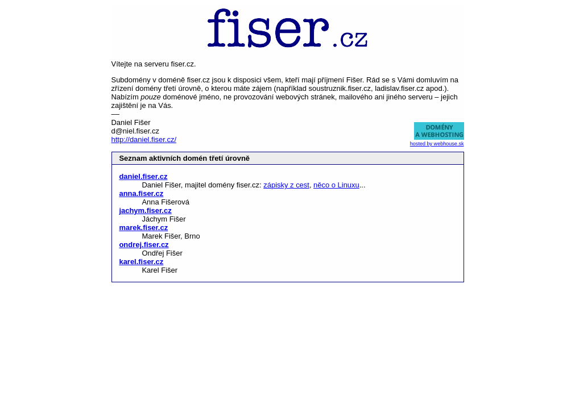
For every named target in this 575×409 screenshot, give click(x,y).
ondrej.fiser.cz (143, 244)
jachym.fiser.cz (145, 210)
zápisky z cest (286, 185)
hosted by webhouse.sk (437, 144)
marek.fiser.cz (143, 227)
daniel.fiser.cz (143, 176)
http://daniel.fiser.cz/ (143, 139)
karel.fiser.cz (141, 261)
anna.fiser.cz (141, 193)
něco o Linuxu (336, 185)
